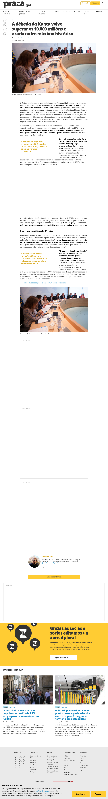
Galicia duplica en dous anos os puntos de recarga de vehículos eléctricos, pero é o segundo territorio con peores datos (72, 715)
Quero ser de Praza (63, 657)
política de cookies (43, 791)
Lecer (65, 768)
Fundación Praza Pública (35, 757)
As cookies (33, 769)
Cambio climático (6, 12)
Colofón (32, 765)
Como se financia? (53, 766)
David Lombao (16, 38)
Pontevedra (84, 765)
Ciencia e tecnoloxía (70, 761)
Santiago (83, 768)
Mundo (66, 770)
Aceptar (98, 794)
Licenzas (33, 762)
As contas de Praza (53, 769)
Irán (73, 11)
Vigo (81, 770)
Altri (79, 11)
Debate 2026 (86, 12)
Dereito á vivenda (42, 12)
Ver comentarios (54, 577)
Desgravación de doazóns (52, 772)
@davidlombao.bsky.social (50, 563)
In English (33, 772)
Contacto (33, 760)
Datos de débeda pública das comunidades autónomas (45, 283)
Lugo (81, 761)
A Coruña (83, 756)
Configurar (80, 794)
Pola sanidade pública (24, 12)
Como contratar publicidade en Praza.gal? (52, 758)
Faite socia (95, 3)
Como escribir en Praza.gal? (52, 763)
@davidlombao (26, 38)
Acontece (67, 763)
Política (66, 756)
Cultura (66, 765)
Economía (15, 20)
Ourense (83, 763)
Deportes (67, 758)
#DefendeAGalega (62, 11)
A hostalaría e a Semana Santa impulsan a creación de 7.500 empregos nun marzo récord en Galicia (21, 715)
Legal (32, 767)
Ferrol (82, 758)
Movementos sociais (70, 774)
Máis (100, 11)
